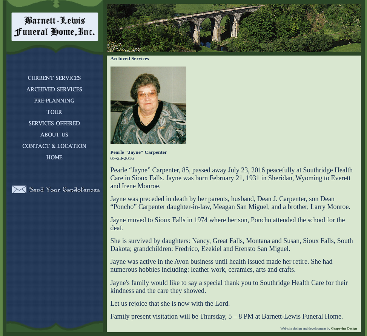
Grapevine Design (343, 328)
